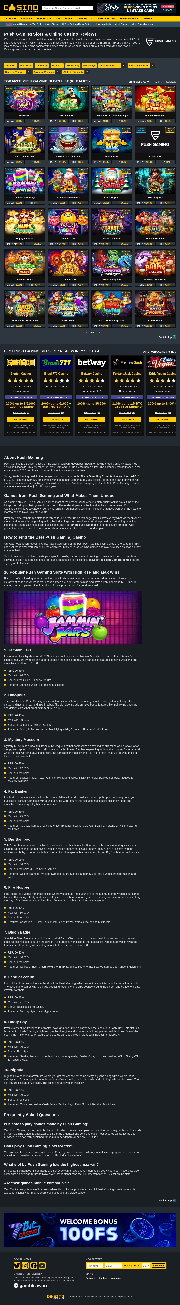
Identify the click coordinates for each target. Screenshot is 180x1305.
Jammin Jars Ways (24, 197)
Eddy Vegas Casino (162, 373)
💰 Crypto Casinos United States (111, 24)
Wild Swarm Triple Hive (25, 320)
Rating (157, 82)
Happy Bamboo (24, 238)
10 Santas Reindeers (68, 197)
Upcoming (42, 65)
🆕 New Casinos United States (76, 24)
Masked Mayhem (155, 238)
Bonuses (11, 18)
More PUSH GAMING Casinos (159, 351)
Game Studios (85, 18)
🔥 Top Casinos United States (43, 24)
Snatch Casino (20, 373)
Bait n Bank (111, 156)
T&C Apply (15, 425)
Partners (90, 1278)
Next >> (95, 332)
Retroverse (25, 115)
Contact (103, 1278)
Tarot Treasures (112, 238)
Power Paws (68, 320)
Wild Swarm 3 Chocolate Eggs (112, 115)
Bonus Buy (73, 65)
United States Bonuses (142, 24)
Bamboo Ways (25, 279)
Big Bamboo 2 (68, 115)
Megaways (89, 65)
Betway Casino (91, 373)
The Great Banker (25, 156)
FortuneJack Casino (127, 373)
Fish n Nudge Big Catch (111, 320)
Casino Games (64, 18)
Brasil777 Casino (56, 373)
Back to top (165, 337)
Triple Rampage (112, 279)
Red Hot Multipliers (155, 115)
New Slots (26, 65)
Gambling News (129, 18)
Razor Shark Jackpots (68, 156)
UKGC (132, 476)
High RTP (57, 65)
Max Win (146, 82)
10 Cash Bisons (68, 279)
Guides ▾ (147, 18)
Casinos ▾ (26, 18)
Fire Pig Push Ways (155, 279)
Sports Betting (106, 18)
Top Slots (10, 65)
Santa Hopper (111, 197)
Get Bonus (20, 419)
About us (116, 1278)
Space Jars (155, 156)
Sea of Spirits (155, 197)
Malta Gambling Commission (99, 476)
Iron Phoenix (155, 320)
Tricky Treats (68, 238)
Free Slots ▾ (44, 18)
